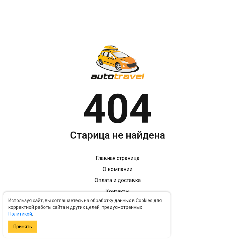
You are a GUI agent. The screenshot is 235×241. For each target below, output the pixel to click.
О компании (117, 169)
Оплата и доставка (118, 180)
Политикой (20, 214)
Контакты (117, 191)
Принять (22, 226)
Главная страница (117, 158)
